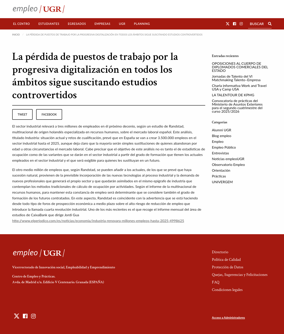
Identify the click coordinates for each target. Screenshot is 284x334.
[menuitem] (21, 23)
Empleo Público (224, 147)
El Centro (21, 24)
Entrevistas (220, 153)
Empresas (102, 24)
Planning (142, 24)
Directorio (220, 252)
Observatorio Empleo (228, 164)
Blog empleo (221, 136)
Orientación (221, 170)
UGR (122, 24)
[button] (227, 23)
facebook (49, 114)
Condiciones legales (227, 289)
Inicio (16, 34)
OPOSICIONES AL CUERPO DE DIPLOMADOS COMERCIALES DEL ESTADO (240, 67)
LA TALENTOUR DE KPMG (233, 95)
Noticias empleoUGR (228, 159)
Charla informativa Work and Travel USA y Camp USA (239, 87)
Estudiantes (48, 24)
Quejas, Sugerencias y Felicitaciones (240, 274)
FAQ (215, 282)
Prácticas (219, 176)
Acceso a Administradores (228, 317)
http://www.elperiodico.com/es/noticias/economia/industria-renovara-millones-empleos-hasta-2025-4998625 (98, 220)
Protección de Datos (227, 267)
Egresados (77, 24)
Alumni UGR (221, 130)
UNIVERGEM (222, 182)
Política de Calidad (226, 259)
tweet (22, 114)
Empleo (217, 141)
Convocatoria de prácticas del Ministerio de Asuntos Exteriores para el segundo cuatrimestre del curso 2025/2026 (237, 105)
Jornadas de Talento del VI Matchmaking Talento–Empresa (236, 78)
